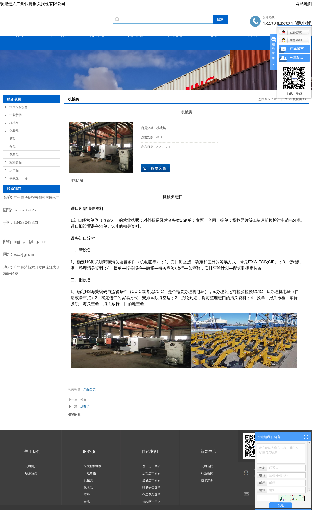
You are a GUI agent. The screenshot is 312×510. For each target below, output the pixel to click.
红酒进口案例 (151, 480)
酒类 (12, 139)
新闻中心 (97, 35)
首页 (19, 35)
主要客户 (252, 35)
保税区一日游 (18, 178)
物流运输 (174, 35)
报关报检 (135, 35)
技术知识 (207, 480)
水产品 (14, 170)
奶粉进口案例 (151, 473)
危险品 (14, 154)
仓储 (213, 35)
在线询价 (155, 168)
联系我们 (31, 473)
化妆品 (14, 131)
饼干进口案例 (151, 466)
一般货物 (15, 115)
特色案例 (150, 451)
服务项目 (91, 451)
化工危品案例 (151, 494)
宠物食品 (15, 162)
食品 (12, 146)
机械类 (14, 123)
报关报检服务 (18, 107)
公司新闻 (207, 466)
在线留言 (297, 49)
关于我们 (58, 35)
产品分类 (89, 389)
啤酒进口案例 (151, 487)
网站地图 (304, 4)
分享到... (296, 58)
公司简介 (31, 466)
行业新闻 (207, 473)
